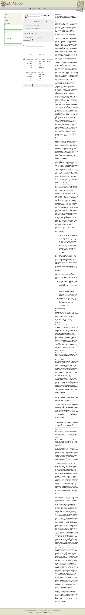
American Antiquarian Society (31, 610)
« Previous (26, 33)
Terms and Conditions (56, 610)
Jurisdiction (7, 23)
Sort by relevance (29, 37)
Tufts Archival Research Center (43, 610)
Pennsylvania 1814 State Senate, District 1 (35, 72)
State (6, 14)
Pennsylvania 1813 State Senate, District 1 (35, 46)
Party (6, 31)
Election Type (8, 45)
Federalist (8, 40)
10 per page (39, 37)
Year (6, 17)
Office (6, 20)
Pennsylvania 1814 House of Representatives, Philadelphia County (40, 59)
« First (24, 40)
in (41, 15)
